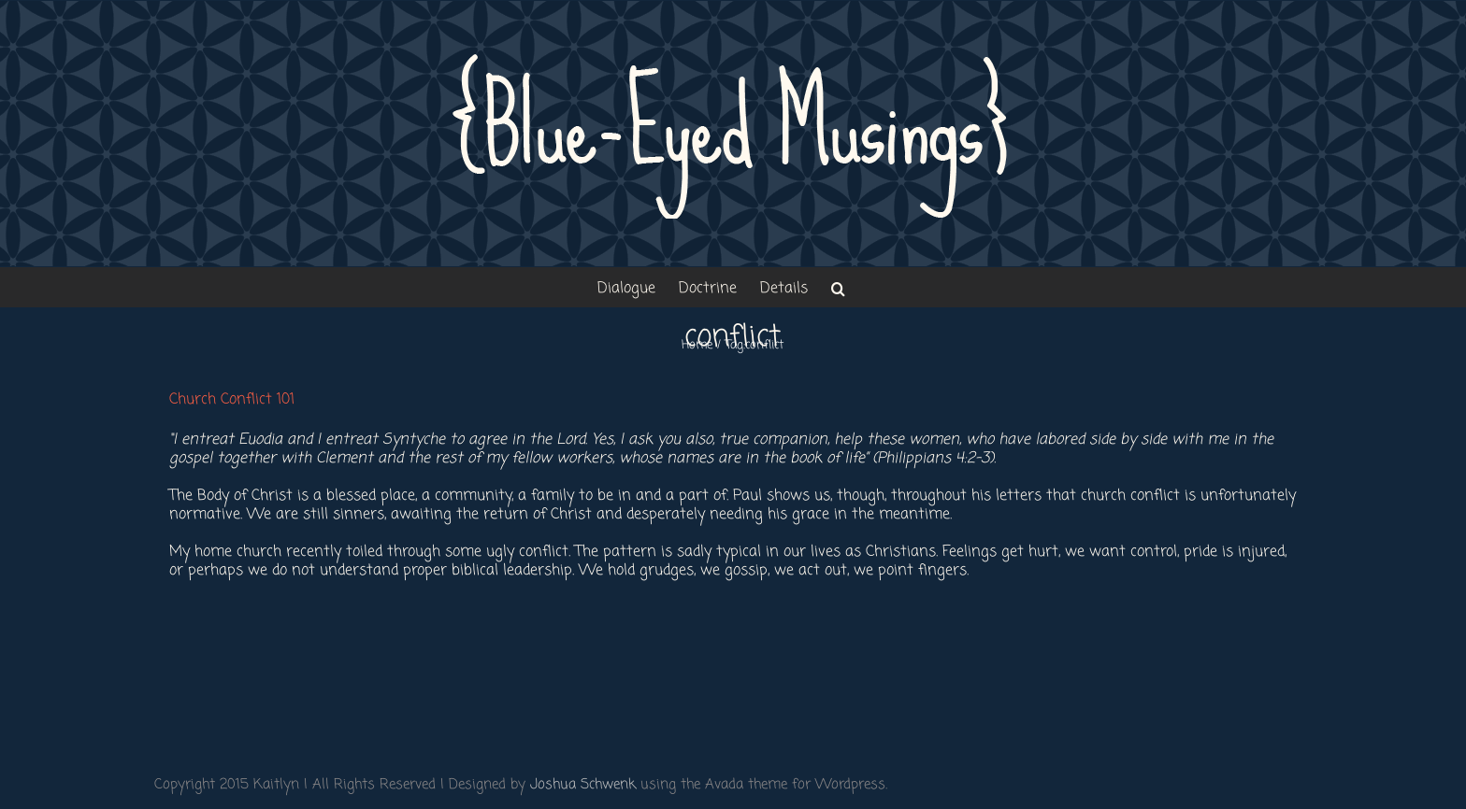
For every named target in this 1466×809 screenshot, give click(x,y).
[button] (838, 287)
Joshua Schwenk (583, 784)
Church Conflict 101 (232, 400)
